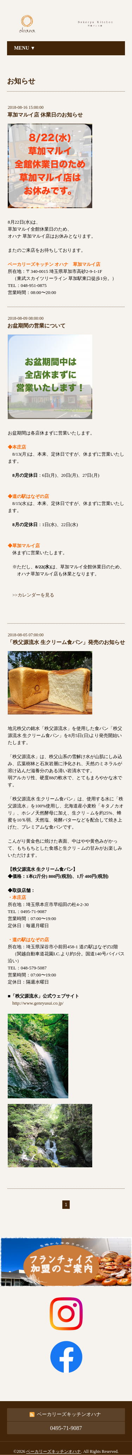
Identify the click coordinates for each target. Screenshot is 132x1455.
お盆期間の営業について (36, 326)
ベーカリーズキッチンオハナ (53, 1451)
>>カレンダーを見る (33, 595)
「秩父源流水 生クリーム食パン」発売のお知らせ (66, 642)
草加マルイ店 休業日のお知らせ (45, 115)
